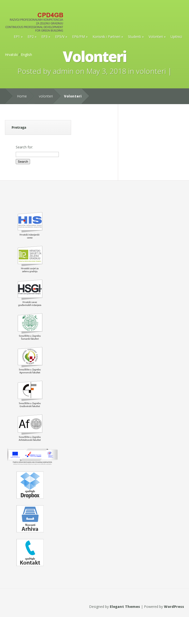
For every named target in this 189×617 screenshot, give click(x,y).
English (26, 54)
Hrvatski (11, 54)
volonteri (151, 71)
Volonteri (156, 36)
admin (63, 71)
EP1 (17, 36)
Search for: (24, 147)
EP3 (44, 36)
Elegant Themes (125, 606)
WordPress (174, 606)
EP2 (31, 36)
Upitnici (176, 36)
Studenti (134, 36)
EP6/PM (78, 36)
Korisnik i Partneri (106, 36)
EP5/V (59, 36)
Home (22, 96)
